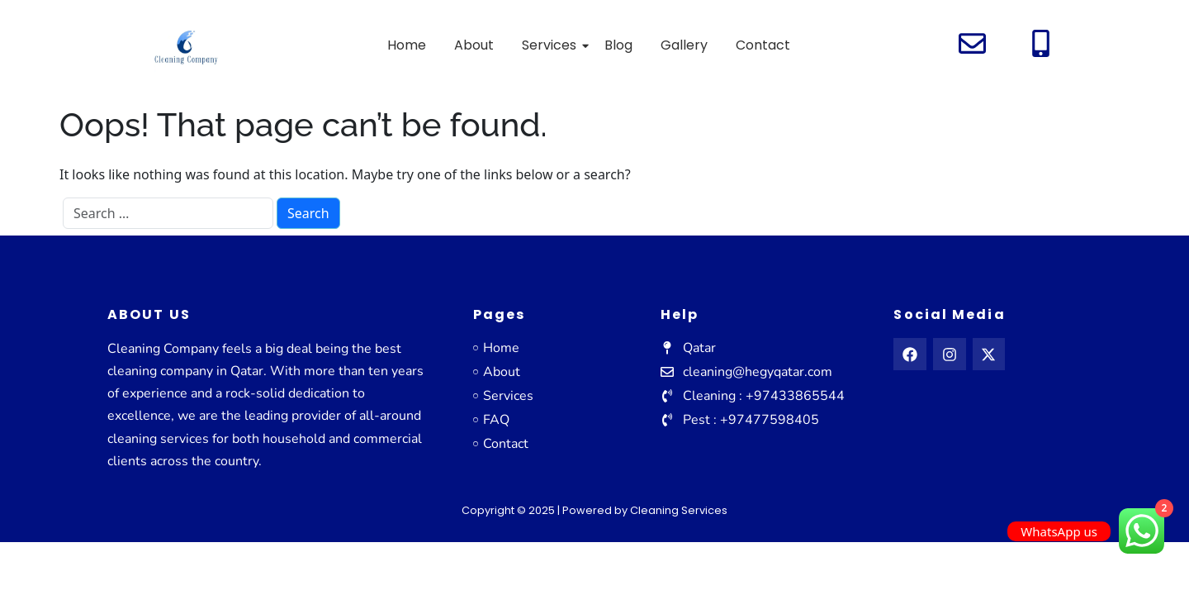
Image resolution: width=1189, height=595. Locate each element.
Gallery (684, 45)
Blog (618, 45)
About (474, 45)
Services (552, 45)
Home (406, 45)
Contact (763, 45)
